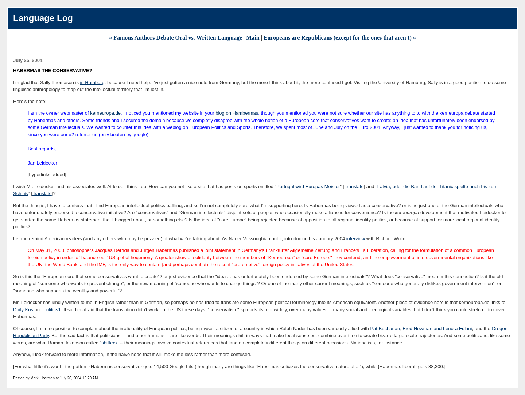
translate (353, 186)
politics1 (52, 309)
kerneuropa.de (105, 113)
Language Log (43, 18)
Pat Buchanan (385, 328)
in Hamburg (92, 82)
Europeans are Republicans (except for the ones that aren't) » (340, 38)
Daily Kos (23, 309)
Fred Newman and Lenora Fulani (437, 328)
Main (252, 38)
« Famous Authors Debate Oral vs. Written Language (175, 38)
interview (355, 238)
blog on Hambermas (236, 113)
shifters (109, 342)
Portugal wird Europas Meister (308, 186)
